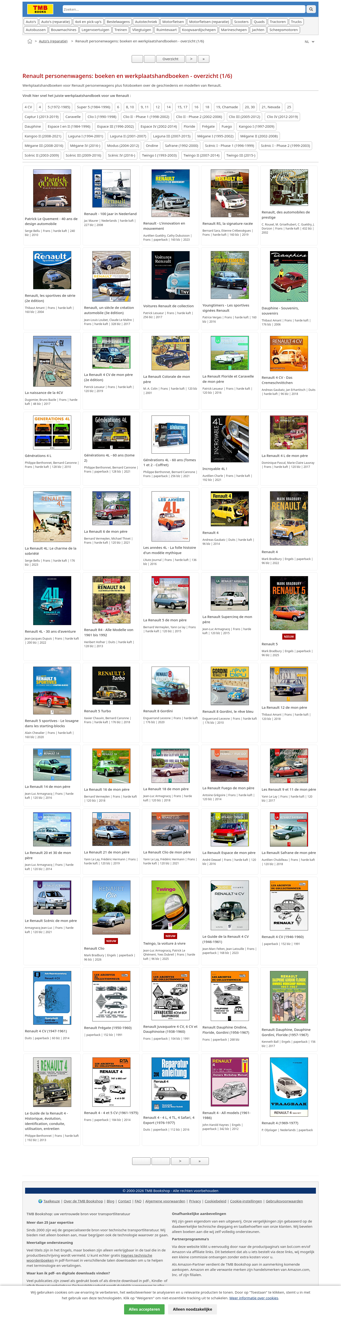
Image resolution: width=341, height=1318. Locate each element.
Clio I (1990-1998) (102, 116)
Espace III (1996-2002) (115, 126)
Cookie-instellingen (246, 1201)
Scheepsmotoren (283, 29)
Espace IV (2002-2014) (159, 126)
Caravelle (73, 116)
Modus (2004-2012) (123, 145)
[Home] (30, 41)
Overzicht (171, 58)
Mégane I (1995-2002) (215, 136)
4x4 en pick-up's (88, 21)
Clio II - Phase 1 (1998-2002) (146, 116)
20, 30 (250, 106)
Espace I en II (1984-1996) (69, 126)
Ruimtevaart (166, 29)
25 (289, 106)
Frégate (208, 126)
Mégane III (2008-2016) (44, 145)
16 (196, 106)
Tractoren (278, 21)
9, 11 (145, 106)
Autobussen (36, 29)
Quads (259, 21)
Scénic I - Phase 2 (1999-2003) (285, 145)
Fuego (227, 126)
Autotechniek (146, 21)
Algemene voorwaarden (165, 1201)
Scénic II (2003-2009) (42, 155)
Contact (124, 1201)
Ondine (152, 145)
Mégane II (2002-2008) (259, 136)
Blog (110, 1201)
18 (207, 106)
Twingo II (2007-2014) (202, 155)
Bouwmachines (63, 29)
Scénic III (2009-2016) (83, 155)
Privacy (195, 1201)
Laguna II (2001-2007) (128, 136)
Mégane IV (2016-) (85, 145)
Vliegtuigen (141, 29)
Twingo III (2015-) (240, 155)
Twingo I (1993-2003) (159, 155)
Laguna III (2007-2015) (171, 136)
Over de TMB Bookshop (83, 1201)
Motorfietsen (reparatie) (209, 21)
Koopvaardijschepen (199, 29)
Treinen (121, 29)
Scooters (241, 21)
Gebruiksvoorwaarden (284, 1201)
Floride (189, 126)
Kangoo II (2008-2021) (43, 136)
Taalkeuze (52, 1201)
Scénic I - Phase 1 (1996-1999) (229, 145)
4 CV (28, 106)
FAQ (138, 1201)
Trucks (296, 21)
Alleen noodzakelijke (192, 1309)
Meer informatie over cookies (253, 1297)
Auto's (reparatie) (55, 21)
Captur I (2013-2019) (41, 116)
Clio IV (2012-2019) (282, 116)
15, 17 (182, 106)
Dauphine (33, 126)
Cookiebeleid (215, 1201)
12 (158, 106)
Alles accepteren (144, 1309)
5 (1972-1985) (59, 106)
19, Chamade (227, 106)
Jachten (258, 29)
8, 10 (130, 106)
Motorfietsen (173, 21)
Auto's (31, 21)
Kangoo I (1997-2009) (256, 126)
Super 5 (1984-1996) (93, 106)
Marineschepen (234, 29)
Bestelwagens (118, 21)
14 (168, 106)
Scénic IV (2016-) (121, 155)
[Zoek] (311, 9)
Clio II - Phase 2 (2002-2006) (199, 116)
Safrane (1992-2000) (181, 145)
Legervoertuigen (95, 29)
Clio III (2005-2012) (244, 116)
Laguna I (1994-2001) (85, 136)
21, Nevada (271, 106)
